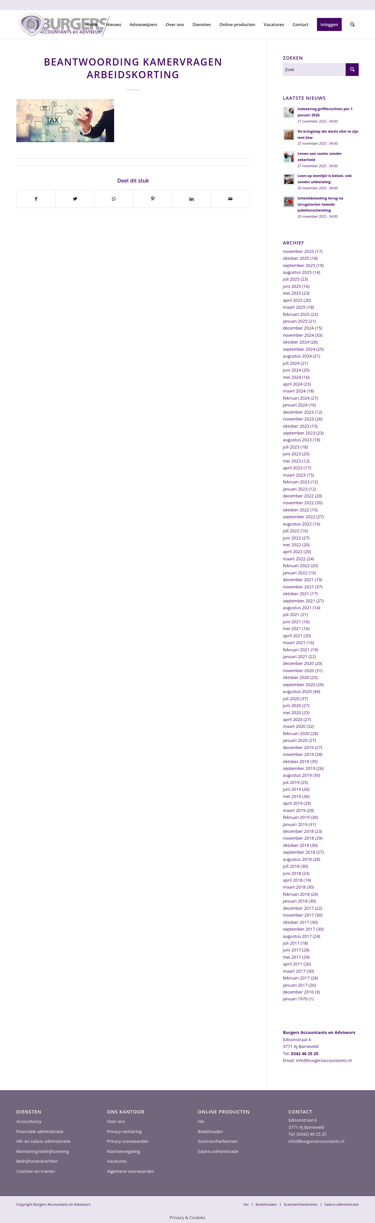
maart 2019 (294, 810)
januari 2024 (295, 405)
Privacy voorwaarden (127, 1141)
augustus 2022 (297, 524)
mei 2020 (292, 712)
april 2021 (293, 636)
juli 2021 (291, 614)
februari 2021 (296, 650)
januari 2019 (295, 824)
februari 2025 (296, 314)
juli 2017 (291, 943)
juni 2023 (292, 454)
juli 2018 (291, 866)
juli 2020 (291, 698)
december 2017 (298, 908)
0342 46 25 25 (304, 1053)
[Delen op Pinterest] (152, 198)
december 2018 (298, 831)
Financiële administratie (39, 1131)
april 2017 (293, 964)
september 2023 (299, 433)
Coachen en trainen (35, 1171)
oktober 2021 (296, 594)
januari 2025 (295, 321)
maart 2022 (294, 559)
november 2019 (298, 754)
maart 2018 (294, 887)
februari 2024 (296, 398)
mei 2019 (292, 796)
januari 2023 (295, 489)
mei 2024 (292, 377)
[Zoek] (352, 24)
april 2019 (293, 803)
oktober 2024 (296, 342)
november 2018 (298, 838)
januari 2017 (295, 985)
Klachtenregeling (123, 1151)
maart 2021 (294, 642)
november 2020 (298, 670)
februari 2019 (296, 817)
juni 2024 (292, 370)
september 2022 (299, 517)
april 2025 (293, 300)
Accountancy (28, 1121)
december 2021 (298, 579)
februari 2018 (296, 894)
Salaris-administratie (218, 1151)
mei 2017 (292, 957)
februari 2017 (296, 978)
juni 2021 (292, 622)
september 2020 (299, 684)
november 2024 (298, 335)
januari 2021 (295, 656)
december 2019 (298, 747)
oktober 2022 (296, 510)
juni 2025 (292, 286)
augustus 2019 (297, 775)
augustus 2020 (297, 691)
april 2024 (293, 384)
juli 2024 (291, 363)
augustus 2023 (297, 440)
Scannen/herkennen (218, 1141)
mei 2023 (292, 461)
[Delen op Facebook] (36, 198)
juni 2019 (292, 789)
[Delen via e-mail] (230, 198)
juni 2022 (292, 538)
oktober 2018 (296, 845)
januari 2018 (295, 901)
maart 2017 (294, 971)
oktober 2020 (296, 677)
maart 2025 (294, 307)
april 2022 (293, 551)
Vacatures (117, 1161)
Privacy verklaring (124, 1131)
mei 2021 (292, 628)
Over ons (116, 1121)
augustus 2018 (297, 859)
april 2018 (293, 880)
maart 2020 (294, 726)
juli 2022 (291, 531)
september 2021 (299, 601)
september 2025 (299, 265)
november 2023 (298, 419)
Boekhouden (210, 1131)
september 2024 (299, 349)
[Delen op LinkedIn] (191, 198)
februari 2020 (296, 733)
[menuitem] (91, 24)
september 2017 (299, 929)
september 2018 (299, 852)
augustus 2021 (297, 608)
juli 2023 (291, 447)
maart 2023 (294, 475)
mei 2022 (292, 545)
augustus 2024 (297, 356)
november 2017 (298, 915)
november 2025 (298, 251)
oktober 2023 (296, 426)
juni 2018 (292, 873)
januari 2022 (295, 573)
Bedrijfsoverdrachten (37, 1161)
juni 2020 (292, 705)
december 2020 (298, 663)
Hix (201, 1121)
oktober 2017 (296, 922)
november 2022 (298, 503)
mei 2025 (292, 293)
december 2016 (298, 992)
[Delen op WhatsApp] (114, 198)
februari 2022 (296, 565)
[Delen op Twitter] (75, 198)
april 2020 (293, 719)
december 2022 (298, 496)
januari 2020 (295, 740)
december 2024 (298, 328)
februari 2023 (296, 482)
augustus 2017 (297, 936)
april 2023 (293, 468)
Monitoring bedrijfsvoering (42, 1151)
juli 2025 (291, 279)
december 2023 (298, 412)
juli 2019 (291, 782)
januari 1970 (295, 999)
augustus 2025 (297, 272)
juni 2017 (292, 950)
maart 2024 (294, 391)
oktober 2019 (296, 761)
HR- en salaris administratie (43, 1141)
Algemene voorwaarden (130, 1171)
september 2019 (299, 768)
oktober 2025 (296, 258)
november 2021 (298, 587)
